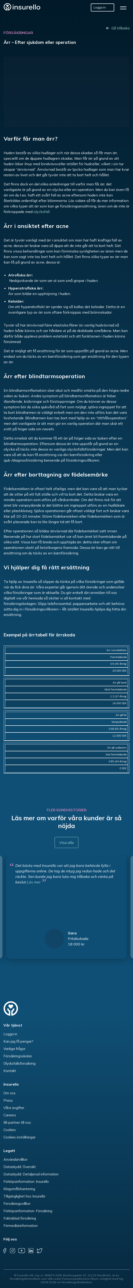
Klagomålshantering (19, 1189)
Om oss (9, 1093)
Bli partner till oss (17, 1122)
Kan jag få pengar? (18, 1041)
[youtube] (21, 1250)
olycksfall (41, 211)
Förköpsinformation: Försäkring (27, 1211)
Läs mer (34, 882)
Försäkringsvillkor (16, 1203)
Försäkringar (18, 32)
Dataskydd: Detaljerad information (30, 1174)
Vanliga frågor (14, 1049)
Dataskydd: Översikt (19, 1167)
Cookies (9, 1130)
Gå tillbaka (120, 28)
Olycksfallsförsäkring (19, 1063)
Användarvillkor (15, 1159)
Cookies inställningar (19, 1137)
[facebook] (4, 1250)
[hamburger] (125, 7)
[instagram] (12, 1250)
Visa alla (66, 842)
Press (8, 1100)
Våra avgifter (13, 1108)
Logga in (10, 1034)
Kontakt (9, 1071)
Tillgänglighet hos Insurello (24, 1196)
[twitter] (39, 1250)
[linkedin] (30, 1250)
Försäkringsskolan (17, 1056)
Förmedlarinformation (20, 1225)
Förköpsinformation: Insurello (26, 1181)
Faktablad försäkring (19, 1218)
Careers (9, 1115)
